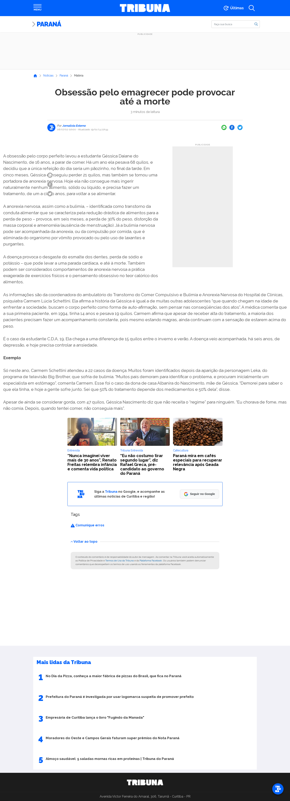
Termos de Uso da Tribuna (119, 560)
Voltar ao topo (84, 541)
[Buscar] (235, 24)
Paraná (49, 24)
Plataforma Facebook (151, 560)
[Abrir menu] (37, 8)
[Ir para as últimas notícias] (233, 8)
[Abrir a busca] (252, 8)
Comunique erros (87, 525)
